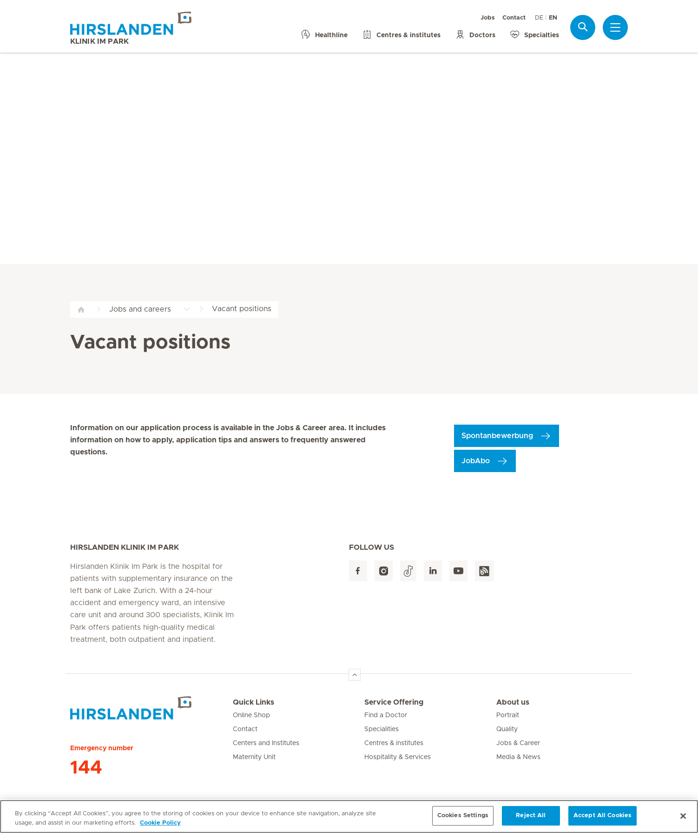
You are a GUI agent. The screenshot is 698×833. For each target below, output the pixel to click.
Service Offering (393, 702)
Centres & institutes (393, 743)
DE (539, 18)
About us (512, 702)
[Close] (683, 821)
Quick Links (253, 702)
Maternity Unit (254, 757)
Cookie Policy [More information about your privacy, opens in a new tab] (160, 828)
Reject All (531, 821)
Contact (514, 18)
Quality (507, 729)
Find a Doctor (385, 715)
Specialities (381, 729)
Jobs (488, 18)
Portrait (507, 715)
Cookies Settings (462, 821)
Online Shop (251, 715)
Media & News (518, 757)
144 (86, 768)
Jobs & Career (518, 743)
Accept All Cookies (602, 821)
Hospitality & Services (397, 757)
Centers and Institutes (266, 743)
